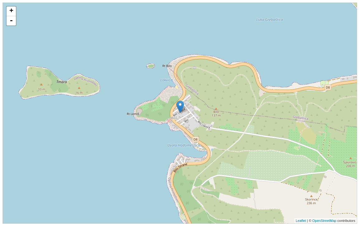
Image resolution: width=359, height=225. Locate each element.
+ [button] (11, 11)
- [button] (11, 20)
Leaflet (301, 221)
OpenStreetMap (324, 221)
